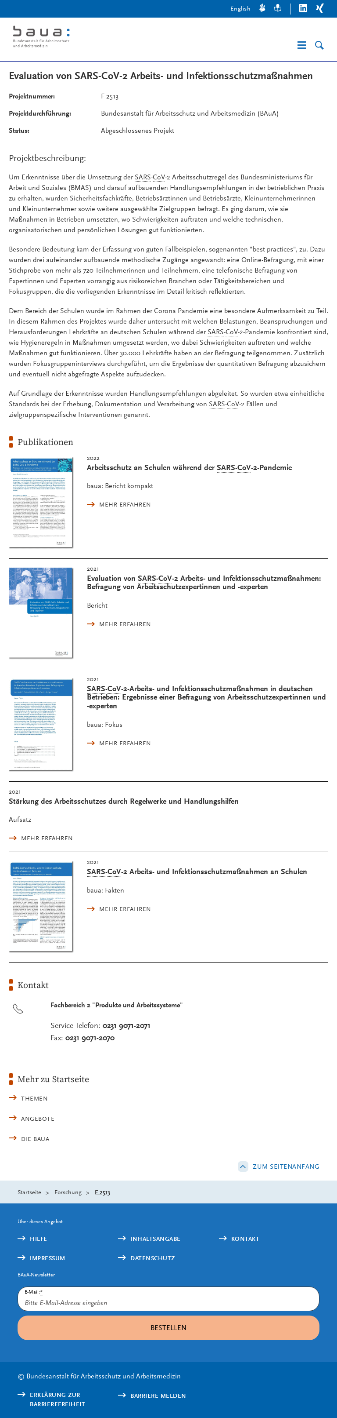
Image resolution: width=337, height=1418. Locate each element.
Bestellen (168, 1327)
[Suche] (319, 45)
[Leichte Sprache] (278, 9)
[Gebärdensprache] (262, 9)
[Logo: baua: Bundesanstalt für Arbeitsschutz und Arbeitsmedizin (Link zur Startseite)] (80, 38)
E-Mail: (34, 1292)
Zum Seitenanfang (286, 1166)
